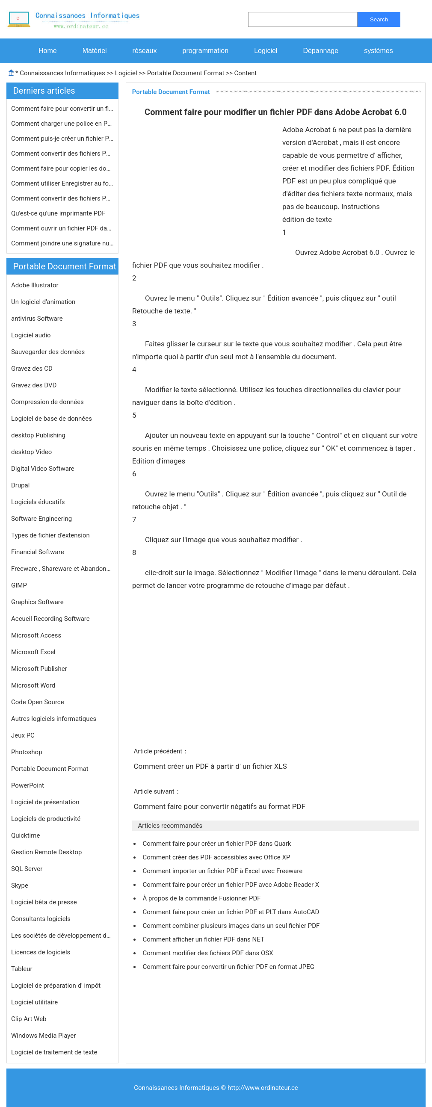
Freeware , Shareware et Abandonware (62, 569)
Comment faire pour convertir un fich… (62, 108)
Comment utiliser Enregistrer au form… (62, 183)
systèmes (378, 50)
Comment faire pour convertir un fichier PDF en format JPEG (229, 967)
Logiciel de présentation (45, 802)
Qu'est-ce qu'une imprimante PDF (59, 213)
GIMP (19, 585)
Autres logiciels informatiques (53, 719)
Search (379, 19)
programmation (206, 50)
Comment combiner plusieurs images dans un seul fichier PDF (231, 926)
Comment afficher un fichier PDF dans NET (204, 939)
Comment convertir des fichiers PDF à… (62, 153)
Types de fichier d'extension (50, 535)
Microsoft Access (36, 635)
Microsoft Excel (33, 652)
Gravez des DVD (33, 385)
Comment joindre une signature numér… (62, 243)
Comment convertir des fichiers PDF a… (62, 198)
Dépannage (320, 50)
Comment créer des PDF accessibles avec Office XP (217, 857)
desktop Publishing (38, 435)
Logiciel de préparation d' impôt (56, 985)
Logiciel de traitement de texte (54, 1052)
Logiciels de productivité (45, 819)
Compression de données (47, 402)
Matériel (95, 50)
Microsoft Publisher (39, 669)
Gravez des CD (32, 368)
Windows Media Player (43, 1035)
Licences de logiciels (40, 952)
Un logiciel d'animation (43, 302)
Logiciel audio (31, 335)
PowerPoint (27, 785)
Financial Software (37, 552)
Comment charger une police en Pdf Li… (62, 123)
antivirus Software (37, 318)
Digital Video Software (42, 468)
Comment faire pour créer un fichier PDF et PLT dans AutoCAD (231, 912)
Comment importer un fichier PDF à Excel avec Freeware (223, 871)
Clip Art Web (29, 1019)
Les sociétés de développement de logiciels (62, 935)
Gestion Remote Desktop (46, 852)
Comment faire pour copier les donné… (62, 168)
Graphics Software (37, 602)
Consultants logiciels (41, 919)
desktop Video (31, 452)
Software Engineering (41, 519)
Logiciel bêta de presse (44, 902)
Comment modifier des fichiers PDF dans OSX (208, 953)
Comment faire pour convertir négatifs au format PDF (220, 806)
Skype (19, 885)
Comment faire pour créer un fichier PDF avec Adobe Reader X (231, 885)
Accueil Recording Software (50, 619)
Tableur (22, 969)
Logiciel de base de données (51, 418)
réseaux (145, 50)
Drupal (20, 485)
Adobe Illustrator (35, 285)
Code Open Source (37, 702)
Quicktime (25, 835)
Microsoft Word (33, 685)
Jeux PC (23, 735)
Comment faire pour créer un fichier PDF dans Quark (217, 843)
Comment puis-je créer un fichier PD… (62, 138)
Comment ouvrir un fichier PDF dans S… (62, 228)
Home (47, 50)
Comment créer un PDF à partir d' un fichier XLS (211, 766)
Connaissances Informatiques (62, 73)
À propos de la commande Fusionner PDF (202, 898)
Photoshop (26, 752)
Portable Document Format (186, 73)
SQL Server (26, 869)
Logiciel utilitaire (34, 1002)
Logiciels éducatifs (38, 502)
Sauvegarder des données (48, 352)
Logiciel (265, 50)
